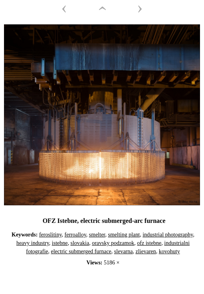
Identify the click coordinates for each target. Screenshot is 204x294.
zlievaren (145, 251)
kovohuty (169, 251)
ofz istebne (149, 243)
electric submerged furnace (81, 251)
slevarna (123, 251)
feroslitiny (50, 235)
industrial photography (168, 235)
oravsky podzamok (113, 243)
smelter (97, 235)
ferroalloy (75, 235)
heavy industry (32, 243)
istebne (60, 243)
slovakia (79, 243)
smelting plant (124, 235)
